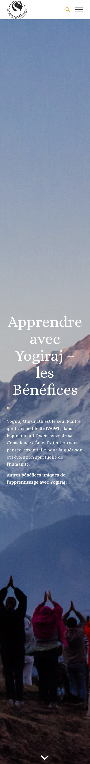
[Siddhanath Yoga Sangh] (37, 9)
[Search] (65, 9)
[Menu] (76, 9)
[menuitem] (65, 9)
